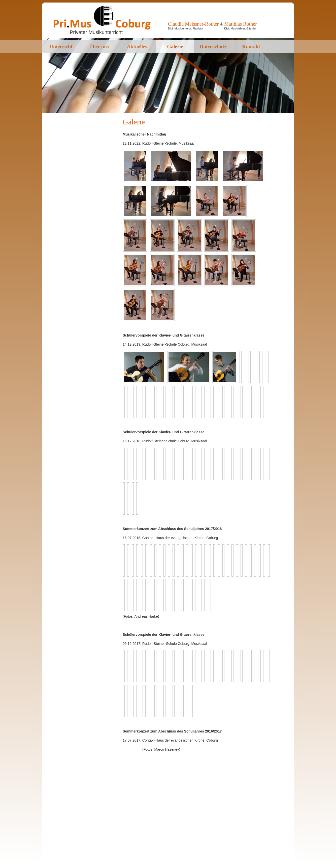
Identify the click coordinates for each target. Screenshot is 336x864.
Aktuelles (137, 46)
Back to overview (137, 763)
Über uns (99, 46)
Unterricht (60, 46)
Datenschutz (213, 46)
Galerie (175, 46)
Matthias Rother (240, 24)
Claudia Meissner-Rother (193, 24)
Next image (131, 751)
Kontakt (251, 46)
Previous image (126, 751)
